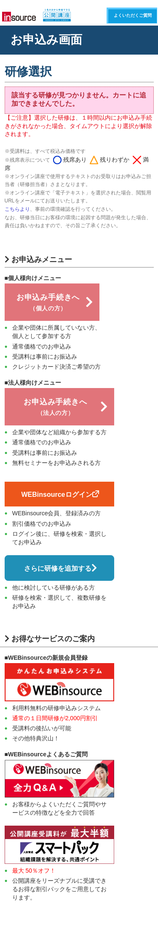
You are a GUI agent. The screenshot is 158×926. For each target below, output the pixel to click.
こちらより (17, 209)
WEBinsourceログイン (60, 494)
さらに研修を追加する (60, 568)
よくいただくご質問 (133, 15)
